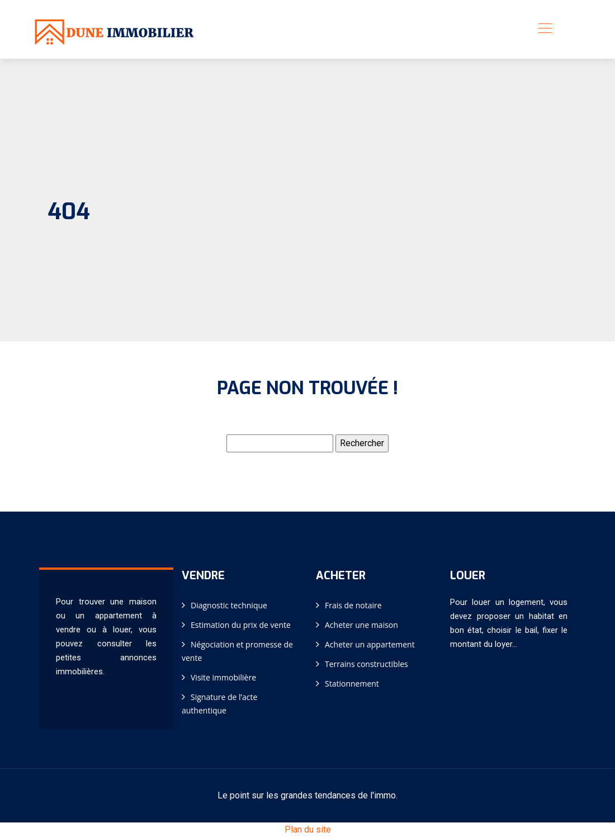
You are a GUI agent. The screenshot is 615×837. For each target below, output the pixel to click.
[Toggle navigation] (544, 29)
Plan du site (308, 829)
